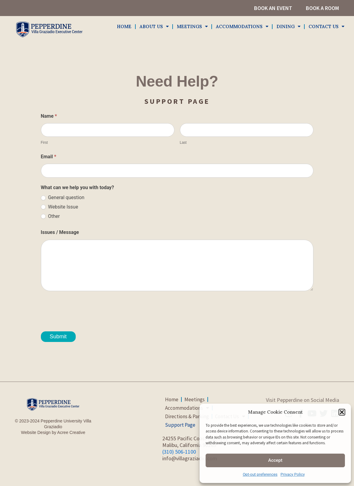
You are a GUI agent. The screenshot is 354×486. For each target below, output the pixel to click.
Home (124, 26)
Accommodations (242, 26)
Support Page (180, 425)
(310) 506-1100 (179, 451)
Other (50, 216)
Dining (288, 26)
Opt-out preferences (260, 474)
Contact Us (326, 26)
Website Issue (59, 207)
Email (48, 156)
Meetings (192, 26)
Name (49, 116)
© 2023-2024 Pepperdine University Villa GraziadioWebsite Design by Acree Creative (53, 426)
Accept (275, 460)
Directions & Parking (187, 416)
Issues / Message (60, 232)
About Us (154, 26)
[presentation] (87, 309)
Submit (58, 336)
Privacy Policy (292, 474)
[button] (342, 412)
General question (62, 197)
